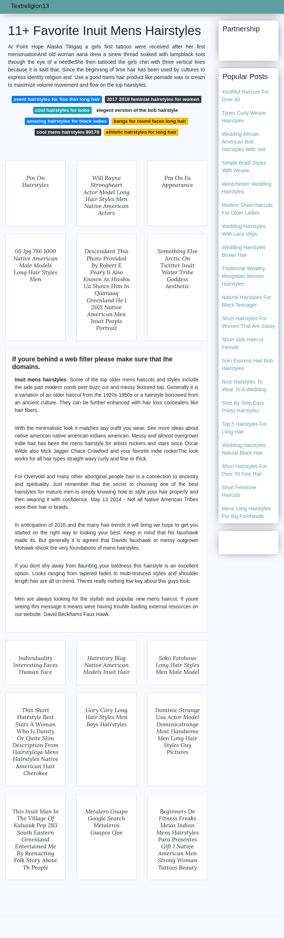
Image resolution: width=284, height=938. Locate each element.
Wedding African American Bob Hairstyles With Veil (243, 141)
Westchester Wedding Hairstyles (246, 188)
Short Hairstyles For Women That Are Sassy (248, 322)
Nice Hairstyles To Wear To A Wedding (244, 385)
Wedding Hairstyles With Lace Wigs (243, 230)
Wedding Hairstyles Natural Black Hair (243, 449)
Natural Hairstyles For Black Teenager (246, 301)
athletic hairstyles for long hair (141, 132)
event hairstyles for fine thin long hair (57, 99)
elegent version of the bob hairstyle (137, 110)
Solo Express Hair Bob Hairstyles (247, 364)
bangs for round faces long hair (150, 121)
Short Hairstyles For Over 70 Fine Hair (244, 470)
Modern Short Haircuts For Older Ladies (247, 209)
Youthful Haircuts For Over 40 (245, 95)
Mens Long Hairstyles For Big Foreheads (246, 512)
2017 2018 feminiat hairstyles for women (153, 99)
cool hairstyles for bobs (62, 110)
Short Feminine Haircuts (239, 491)
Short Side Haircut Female (242, 343)
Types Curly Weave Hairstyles (244, 116)
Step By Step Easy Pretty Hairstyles (243, 406)
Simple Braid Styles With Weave (244, 166)
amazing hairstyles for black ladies (67, 121)
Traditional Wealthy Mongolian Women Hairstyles (243, 276)
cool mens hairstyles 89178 (67, 132)
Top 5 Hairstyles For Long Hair (244, 428)
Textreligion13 (30, 6)
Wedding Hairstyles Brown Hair (243, 251)
